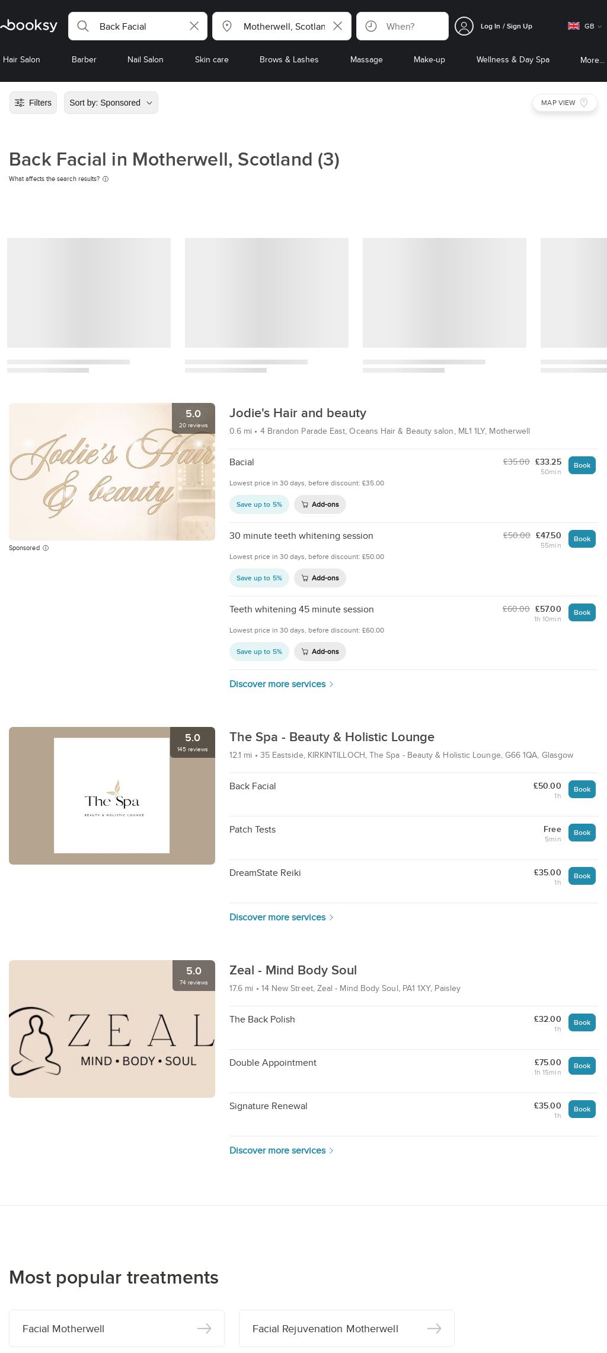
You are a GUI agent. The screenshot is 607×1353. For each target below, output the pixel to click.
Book (582, 465)
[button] (137, 26)
